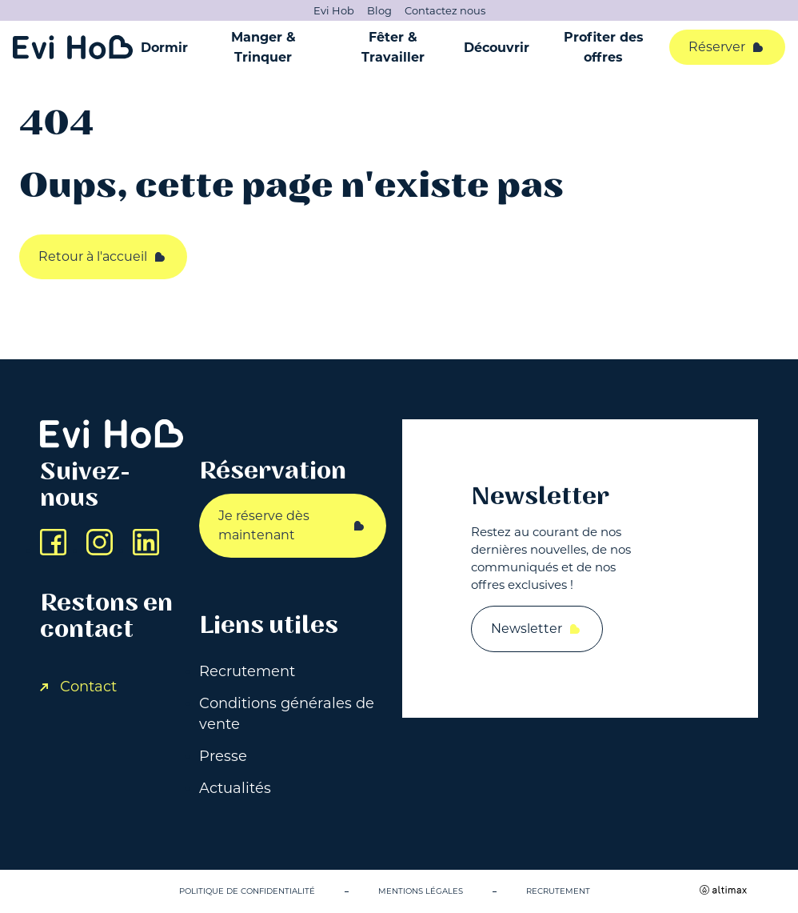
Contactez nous (445, 10)
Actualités (235, 788)
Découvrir (496, 47)
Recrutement (247, 671)
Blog (379, 10)
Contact (78, 686)
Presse (223, 756)
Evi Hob (333, 10)
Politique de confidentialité (247, 891)
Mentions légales (420, 891)
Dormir (164, 47)
